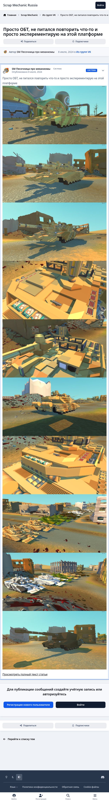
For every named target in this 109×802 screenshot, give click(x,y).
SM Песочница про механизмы (35, 52)
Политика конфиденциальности (39, 786)
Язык (14, 786)
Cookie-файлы (91, 786)
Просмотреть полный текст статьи (24, 674)
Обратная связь (70, 786)
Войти (80, 704)
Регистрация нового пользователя (28, 704)
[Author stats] (103, 70)
